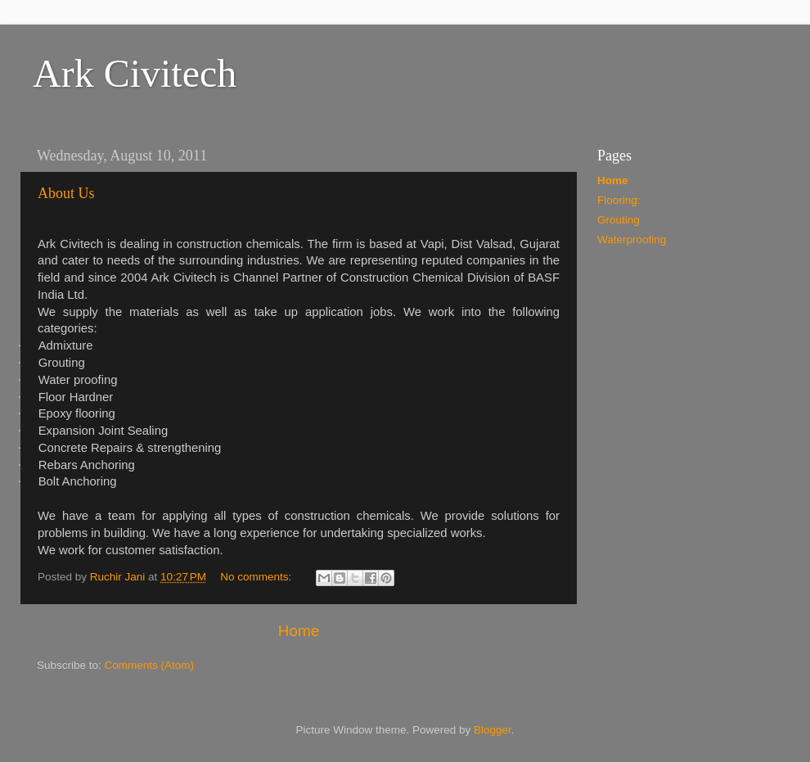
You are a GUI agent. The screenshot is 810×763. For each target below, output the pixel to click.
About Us (66, 193)
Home (298, 630)
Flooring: (619, 200)
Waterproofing (631, 239)
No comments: (257, 577)
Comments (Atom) (150, 665)
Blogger (492, 730)
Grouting (618, 220)
